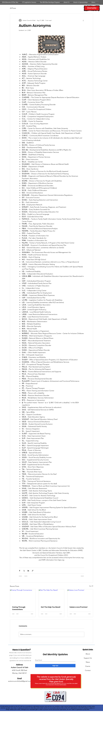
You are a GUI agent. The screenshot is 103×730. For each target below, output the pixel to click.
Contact (88, 670)
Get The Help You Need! (50, 607)
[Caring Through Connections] (23, 596)
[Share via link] (32, 570)
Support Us (88, 658)
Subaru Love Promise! (79, 607)
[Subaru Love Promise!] (80, 596)
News (88, 662)
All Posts (13, 8)
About (88, 654)
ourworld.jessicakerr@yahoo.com (55, 683)
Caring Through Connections (18, 608)
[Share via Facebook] (19, 570)
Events (87, 666)
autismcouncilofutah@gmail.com (19, 681)
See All (91, 586)
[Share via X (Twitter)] (24, 570)
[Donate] (91, 8)
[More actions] (83, 20)
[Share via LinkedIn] (28, 570)
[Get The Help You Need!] (51, 596)
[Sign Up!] (55, 665)
